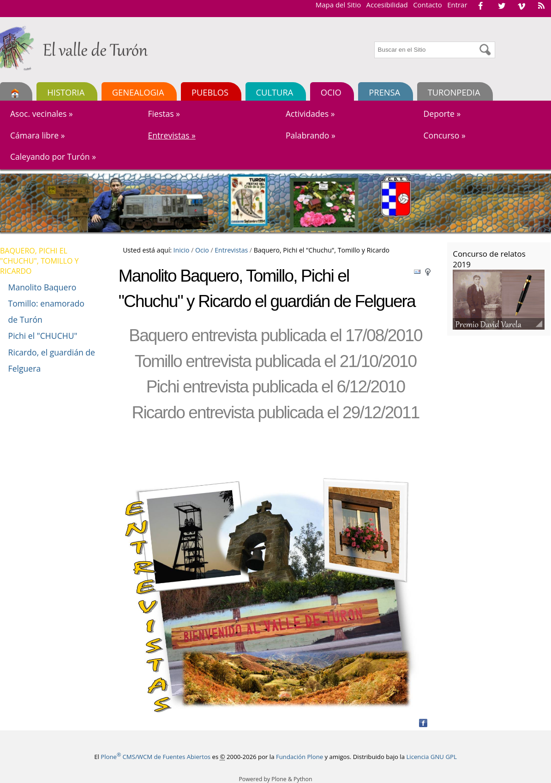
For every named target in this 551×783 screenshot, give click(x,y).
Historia (65, 92)
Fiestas (164, 113)
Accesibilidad (387, 4)
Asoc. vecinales (41, 113)
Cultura (274, 92)
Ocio (331, 92)
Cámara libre (37, 135)
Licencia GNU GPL (431, 757)
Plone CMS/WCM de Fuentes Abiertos (155, 757)
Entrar (457, 4)
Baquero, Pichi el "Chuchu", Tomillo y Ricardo (39, 261)
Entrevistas (171, 135)
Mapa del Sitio (338, 4)
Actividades (310, 113)
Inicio (182, 250)
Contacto (427, 4)
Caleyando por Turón (53, 156)
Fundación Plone (299, 757)
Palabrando (310, 135)
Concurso (444, 135)
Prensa (384, 92)
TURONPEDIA (454, 92)
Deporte (442, 113)
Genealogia (138, 92)
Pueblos (210, 92)
